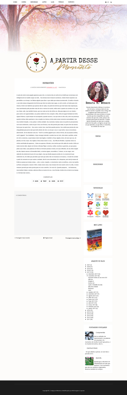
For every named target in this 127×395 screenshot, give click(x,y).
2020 (88, 266)
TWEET (43, 181)
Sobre (24, 2)
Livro (44, 2)
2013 (88, 315)
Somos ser (91, 283)
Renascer (91, 288)
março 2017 (92, 305)
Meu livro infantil (93, 286)
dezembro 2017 (93, 274)
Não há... (90, 279)
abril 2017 (91, 303)
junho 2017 (91, 299)
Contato (71, 2)
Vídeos (61, 2)
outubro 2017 (92, 292)
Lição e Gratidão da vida (95, 285)
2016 (88, 310)
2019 (88, 268)
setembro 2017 (93, 294)
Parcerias (34, 2)
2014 (88, 314)
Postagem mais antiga (73, 238)
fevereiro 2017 (92, 306)
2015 (88, 312)
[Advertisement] (63, 20)
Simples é (91, 281)
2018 (88, 270)
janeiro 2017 (92, 308)
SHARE (35, 181)
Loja (52, 2)
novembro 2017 (93, 276)
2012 (88, 317)
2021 (88, 265)
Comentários (62, 87)
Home (15, 2)
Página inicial (47, 238)
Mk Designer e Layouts (78, 390)
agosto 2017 (92, 296)
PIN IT (60, 181)
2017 (88, 272)
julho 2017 (91, 297)
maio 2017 (91, 301)
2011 (88, 319)
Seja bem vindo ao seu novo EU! (97, 277)
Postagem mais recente (22, 238)
